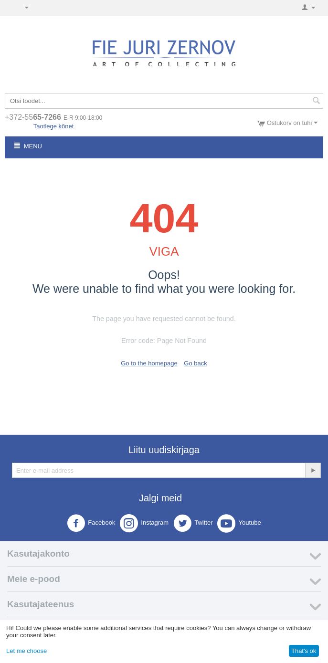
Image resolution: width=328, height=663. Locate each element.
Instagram (144, 523)
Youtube (239, 523)
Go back (195, 363)
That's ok (303, 650)
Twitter (192, 523)
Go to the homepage (149, 363)
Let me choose (26, 650)
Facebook (91, 523)
